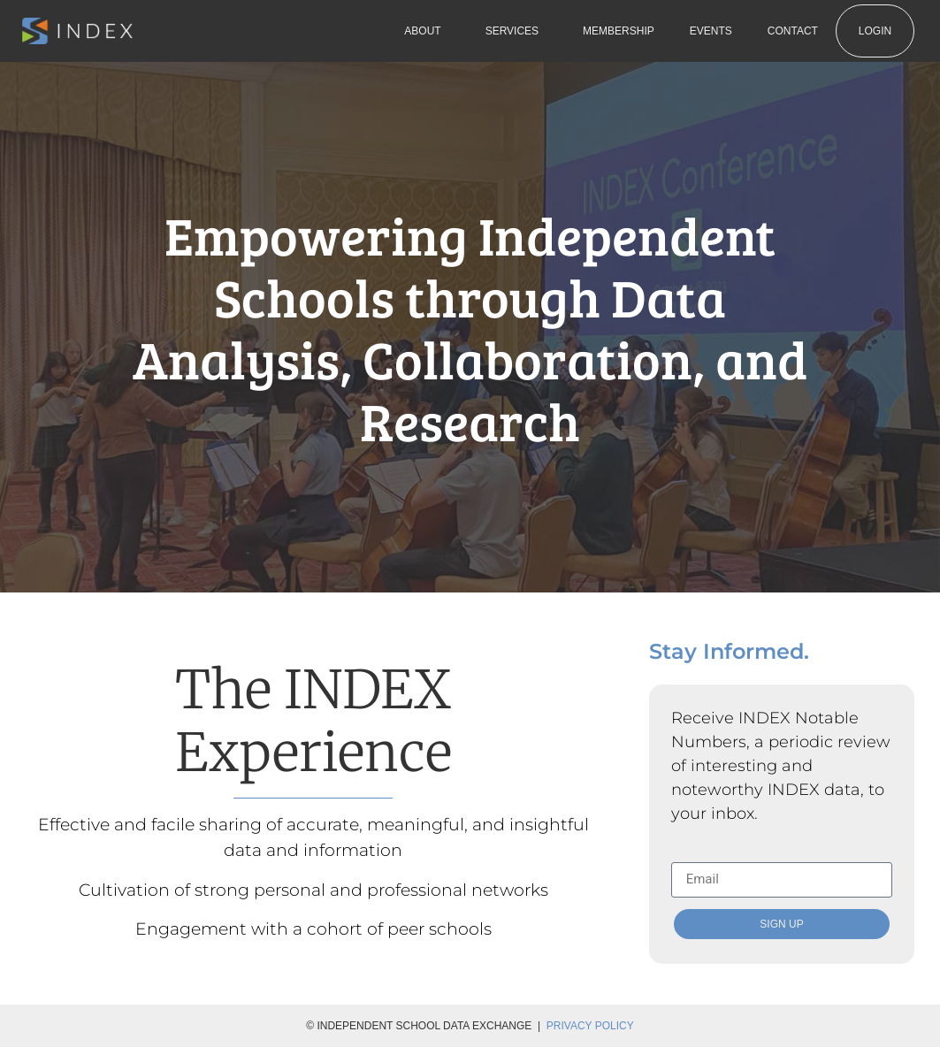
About (426, 31)
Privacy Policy (590, 1026)
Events (711, 31)
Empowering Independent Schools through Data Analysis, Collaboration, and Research (470, 327)
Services (515, 31)
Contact (793, 31)
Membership (618, 31)
